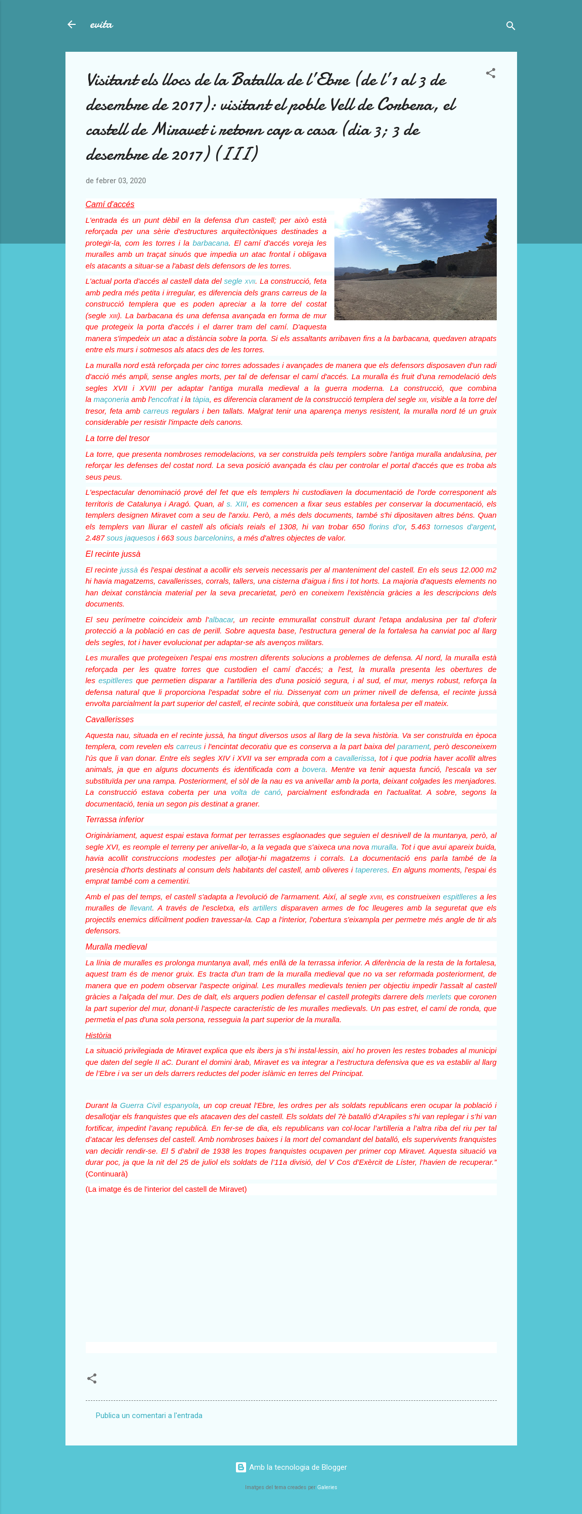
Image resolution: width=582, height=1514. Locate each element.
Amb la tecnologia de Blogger (291, 1467)
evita (101, 24)
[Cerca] (511, 27)
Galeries (327, 1487)
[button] (491, 75)
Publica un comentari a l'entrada (149, 1415)
